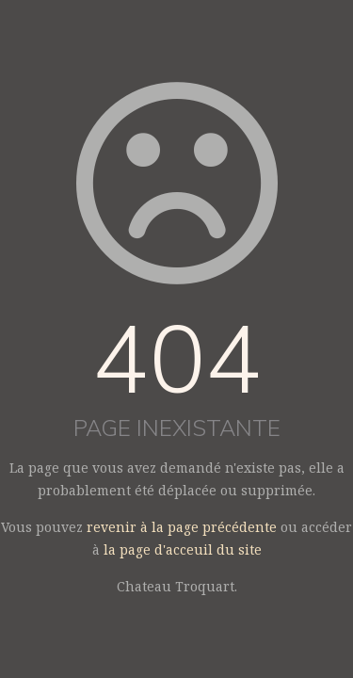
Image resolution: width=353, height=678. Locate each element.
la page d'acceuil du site (183, 549)
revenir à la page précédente (182, 527)
